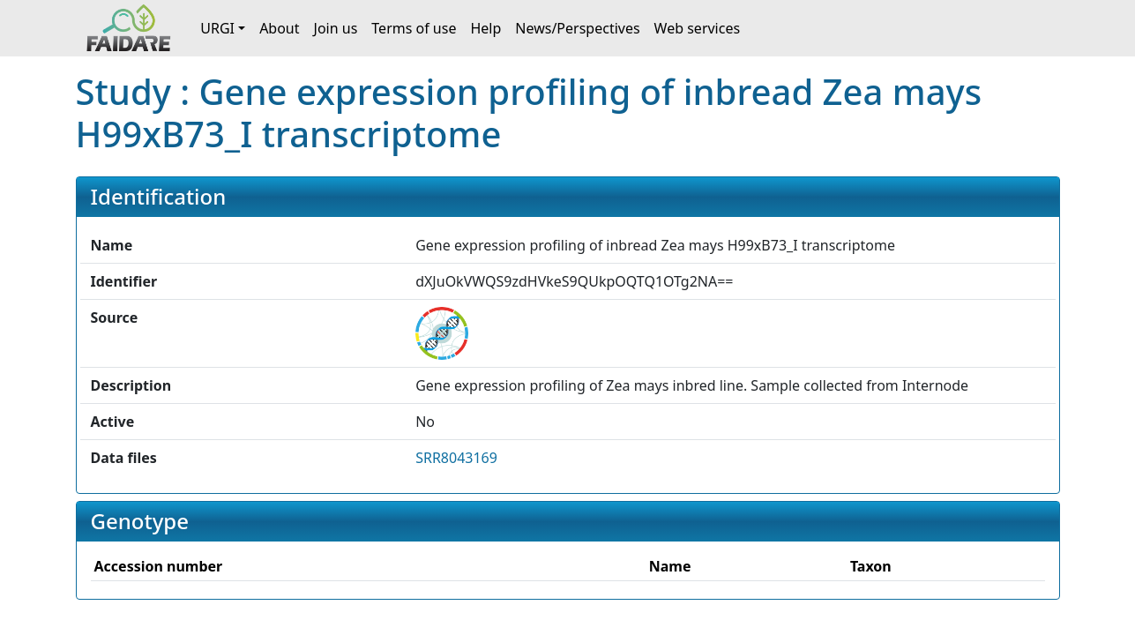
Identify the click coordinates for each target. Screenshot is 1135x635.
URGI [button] (217, 28)
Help (485, 28)
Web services (697, 28)
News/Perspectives (577, 28)
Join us (336, 28)
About (279, 28)
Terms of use (413, 28)
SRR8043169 (456, 457)
